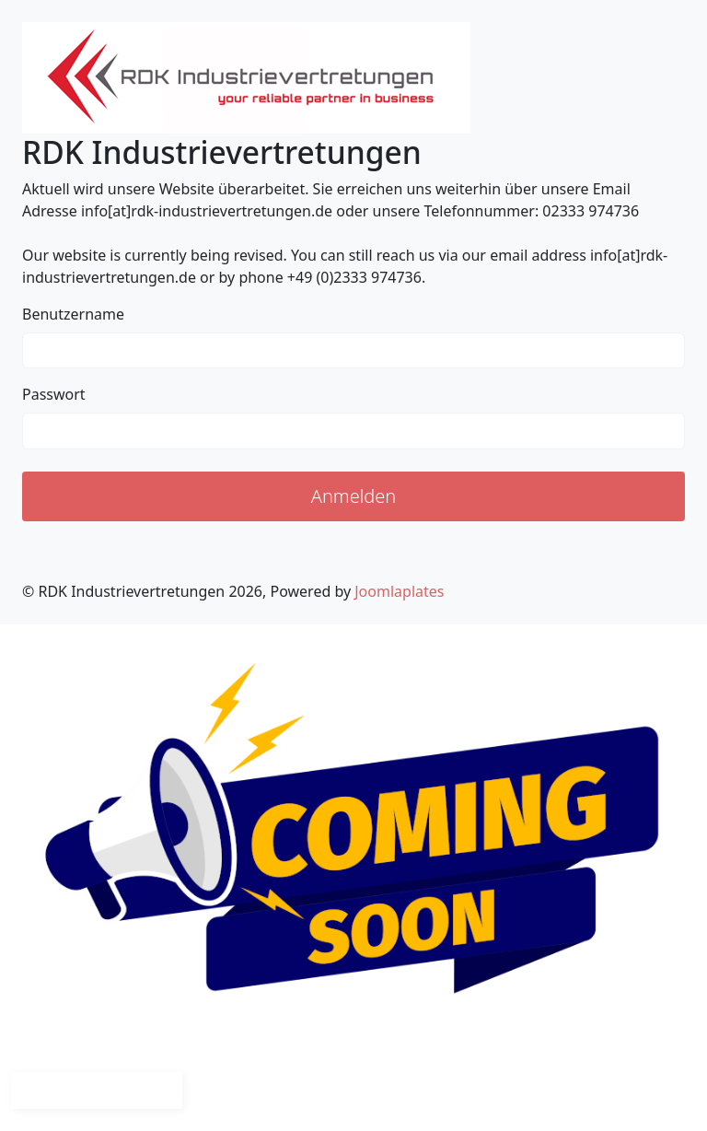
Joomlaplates (399, 591)
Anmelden (354, 496)
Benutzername (73, 314)
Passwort (54, 394)
